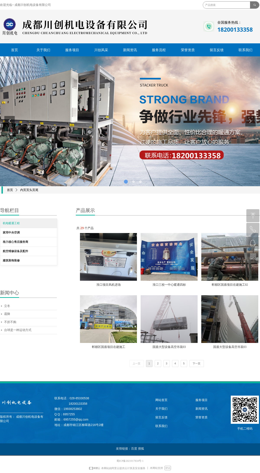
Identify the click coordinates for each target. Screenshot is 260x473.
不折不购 (10, 322)
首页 (10, 190)
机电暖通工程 (11, 223)
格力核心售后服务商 (15, 241)
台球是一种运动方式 (17, 330)
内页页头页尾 (29, 190)
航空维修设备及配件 (15, 251)
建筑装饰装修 (11, 260)
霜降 (7, 314)
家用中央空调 (11, 232)
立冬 (7, 306)
